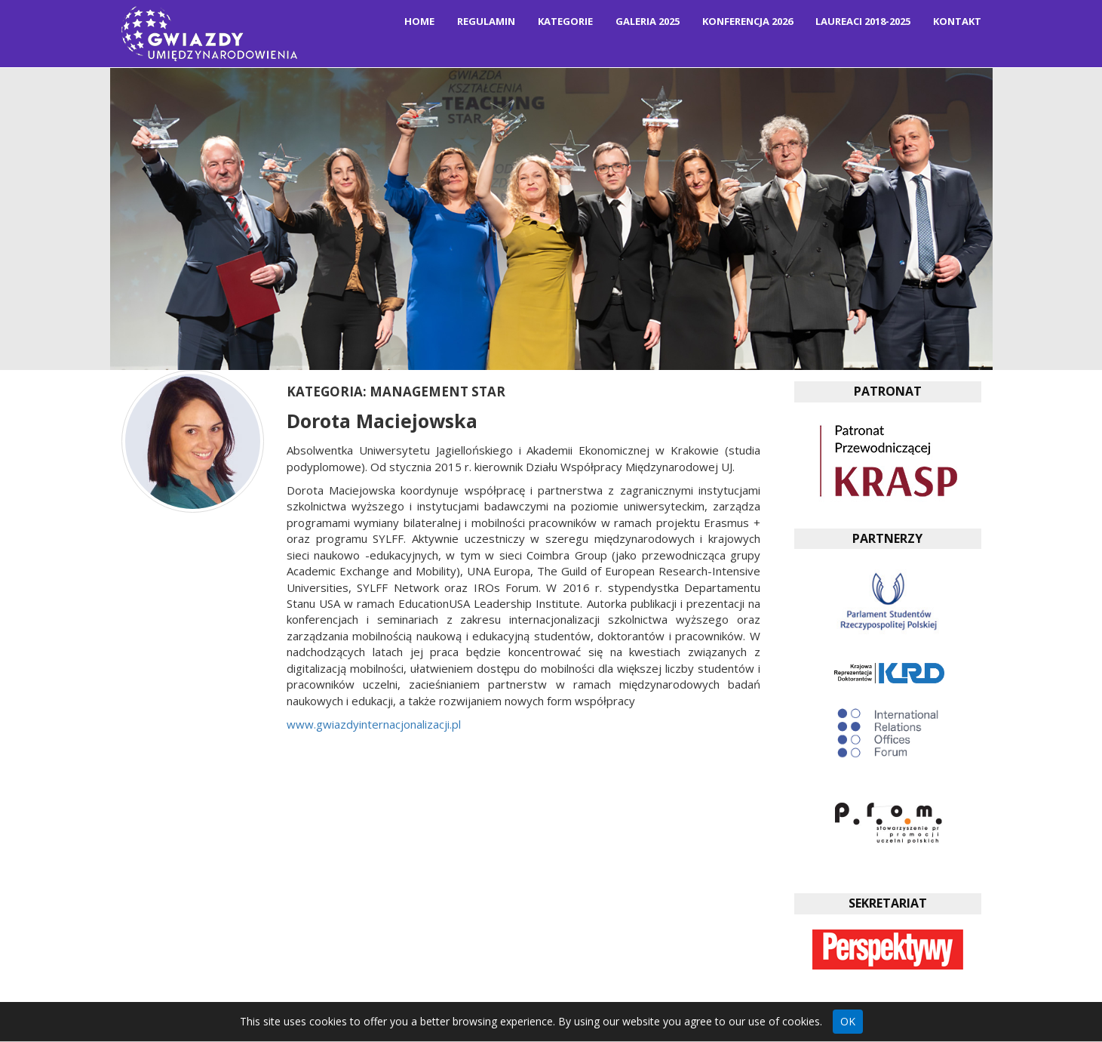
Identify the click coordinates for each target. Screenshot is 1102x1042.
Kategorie (565, 21)
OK (847, 1021)
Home (419, 21)
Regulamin (486, 21)
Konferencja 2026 (747, 21)
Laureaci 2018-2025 (862, 21)
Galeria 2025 (647, 21)
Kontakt (957, 21)
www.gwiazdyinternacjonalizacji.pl (374, 724)
